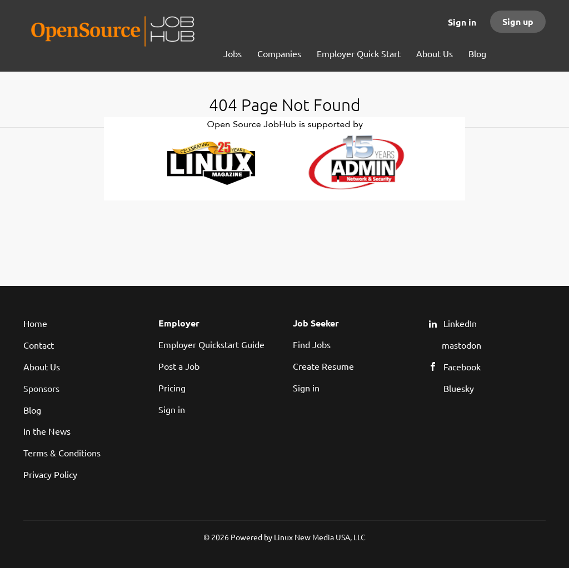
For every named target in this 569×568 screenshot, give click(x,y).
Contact (38, 344)
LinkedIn (460, 323)
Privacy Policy (50, 474)
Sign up (517, 21)
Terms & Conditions (62, 452)
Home (35, 323)
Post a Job (178, 365)
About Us (41, 366)
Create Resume (323, 365)
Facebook (462, 366)
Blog (32, 409)
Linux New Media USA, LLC (320, 537)
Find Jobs (312, 344)
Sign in (462, 22)
